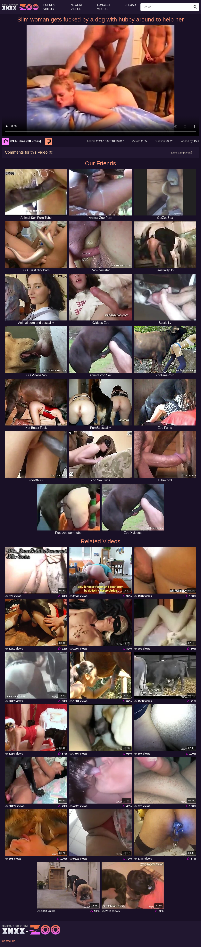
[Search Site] (195, 7)
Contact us (8, 941)
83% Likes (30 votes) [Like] (21, 141)
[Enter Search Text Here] (169, 7)
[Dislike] (49, 141)
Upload (130, 4)
